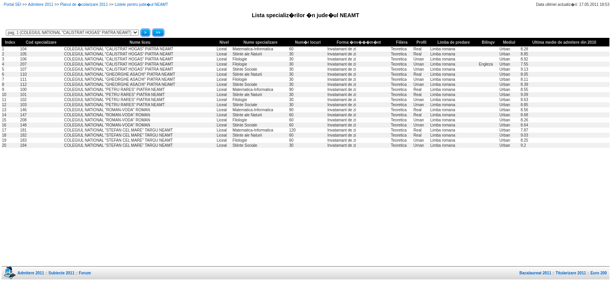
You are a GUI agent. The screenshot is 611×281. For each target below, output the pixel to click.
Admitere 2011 (40, 4)
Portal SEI (12, 4)
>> (158, 32)
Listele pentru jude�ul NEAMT (141, 4)
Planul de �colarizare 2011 (84, 4)
